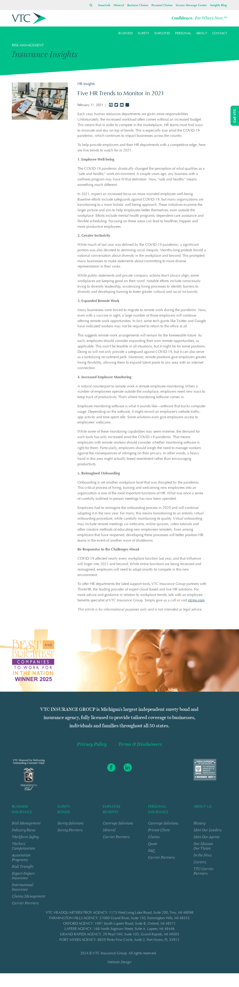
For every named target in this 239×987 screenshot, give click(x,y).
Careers (200, 862)
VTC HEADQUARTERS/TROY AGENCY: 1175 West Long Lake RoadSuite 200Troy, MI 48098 (119, 913)
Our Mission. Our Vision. (204, 845)
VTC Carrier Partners (204, 871)
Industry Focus (23, 830)
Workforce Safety (25, 837)
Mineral (119, 5)
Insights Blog (218, 5)
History (199, 823)
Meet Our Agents (207, 837)
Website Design (119, 962)
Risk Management (26, 823)
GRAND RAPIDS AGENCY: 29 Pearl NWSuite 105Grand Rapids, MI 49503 (119, 934)
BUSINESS (125, 33)
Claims (154, 837)
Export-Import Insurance (23, 875)
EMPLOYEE (162, 33)
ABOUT (201, 33)
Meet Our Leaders (208, 830)
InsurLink (104, 5)
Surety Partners (70, 830)
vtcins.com (196, 600)
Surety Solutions (70, 823)
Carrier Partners (25, 903)
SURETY (143, 33)
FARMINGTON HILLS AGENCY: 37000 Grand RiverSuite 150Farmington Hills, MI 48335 (119, 918)
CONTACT (219, 33)
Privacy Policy (92, 744)
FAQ (151, 850)
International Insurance (22, 887)
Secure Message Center (191, 5)
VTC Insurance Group (110, 953)
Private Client (159, 830)
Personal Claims (162, 5)
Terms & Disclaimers (140, 744)
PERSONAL (183, 33)
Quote (152, 843)
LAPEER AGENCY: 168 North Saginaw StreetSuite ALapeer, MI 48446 (119, 929)
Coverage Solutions (118, 823)
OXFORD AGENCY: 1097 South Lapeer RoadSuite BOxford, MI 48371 (119, 924)
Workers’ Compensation (23, 845)
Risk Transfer (23, 866)
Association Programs (21, 857)
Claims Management (28, 896)
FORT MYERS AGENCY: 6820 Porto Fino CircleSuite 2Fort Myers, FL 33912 (119, 940)
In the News (203, 855)
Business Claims (137, 5)
